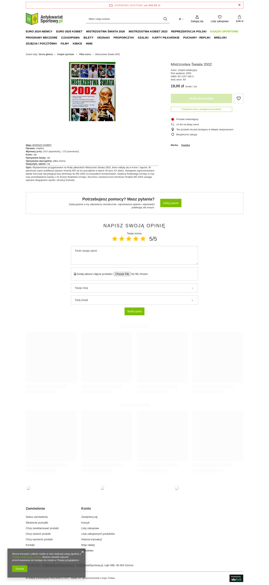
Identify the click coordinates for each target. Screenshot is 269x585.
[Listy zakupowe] (220, 19)
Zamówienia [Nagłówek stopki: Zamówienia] (35, 508)
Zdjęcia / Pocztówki (41, 43)
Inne (89, 43)
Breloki (220, 37)
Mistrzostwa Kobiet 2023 (148, 31)
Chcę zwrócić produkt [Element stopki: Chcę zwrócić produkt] (38, 533)
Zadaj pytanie (171, 203)
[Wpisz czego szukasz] (128, 19)
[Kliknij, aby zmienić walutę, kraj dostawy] (181, 19)
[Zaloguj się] (197, 19)
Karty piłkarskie (165, 37)
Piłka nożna (85, 54)
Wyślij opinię (134, 311)
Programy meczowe (42, 37)
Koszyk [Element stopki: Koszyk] (85, 522)
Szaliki (143, 37)
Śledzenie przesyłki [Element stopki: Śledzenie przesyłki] (37, 522)
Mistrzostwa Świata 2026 (105, 31)
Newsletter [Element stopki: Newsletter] (87, 550)
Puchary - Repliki (196, 37)
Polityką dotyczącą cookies (26, 557)
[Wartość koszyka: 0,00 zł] (239, 19)
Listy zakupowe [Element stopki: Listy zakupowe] (90, 528)
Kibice (77, 43)
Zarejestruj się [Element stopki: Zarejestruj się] (89, 516)
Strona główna (46, 54)
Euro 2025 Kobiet (69, 31)
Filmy (65, 43)
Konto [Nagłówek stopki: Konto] (86, 508)
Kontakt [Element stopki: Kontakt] (30, 544)
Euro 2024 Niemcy (39, 31)
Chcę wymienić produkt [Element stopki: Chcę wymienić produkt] (39, 539)
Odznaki (103, 37)
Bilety (88, 37)
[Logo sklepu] (44, 19)
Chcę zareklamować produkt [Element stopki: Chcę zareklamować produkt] (42, 528)
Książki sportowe (224, 31)
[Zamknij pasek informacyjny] (239, 5)
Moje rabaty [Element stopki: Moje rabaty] (88, 544)
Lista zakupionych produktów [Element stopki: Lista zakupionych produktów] (98, 533)
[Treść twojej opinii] (134, 255)
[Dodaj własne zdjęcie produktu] (138, 274)
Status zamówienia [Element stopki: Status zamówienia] (37, 516)
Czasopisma (70, 37)
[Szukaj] (165, 19)
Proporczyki (124, 37)
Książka (185, 145)
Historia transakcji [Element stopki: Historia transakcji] (91, 539)
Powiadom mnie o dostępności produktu (201, 109)
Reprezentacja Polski (189, 31)
